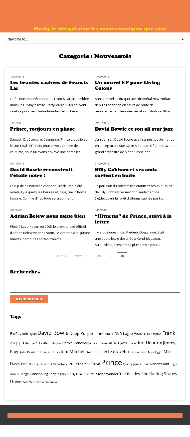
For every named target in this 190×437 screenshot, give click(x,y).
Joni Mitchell (73, 351)
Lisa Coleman (138, 352)
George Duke (33, 343)
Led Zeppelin (115, 351)
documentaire (104, 334)
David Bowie (53, 332)
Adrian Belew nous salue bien (47, 216)
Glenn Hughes (52, 343)
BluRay (15, 333)
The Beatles (129, 373)
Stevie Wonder (107, 374)
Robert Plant (159, 364)
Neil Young (30, 363)
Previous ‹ (81, 255)
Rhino (146, 364)
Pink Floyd (92, 363)
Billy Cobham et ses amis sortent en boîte (126, 172)
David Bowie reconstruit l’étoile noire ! (41, 172)
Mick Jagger (155, 352)
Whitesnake (50, 382)
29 (110, 255)
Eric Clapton (154, 334)
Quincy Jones (132, 364)
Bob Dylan (29, 334)
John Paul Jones (50, 352)
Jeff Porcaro (128, 343)
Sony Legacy (57, 374)
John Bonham (29, 352)
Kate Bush (93, 352)
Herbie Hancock (75, 343)
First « (61, 255)
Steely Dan (74, 374)
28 (99, 255)
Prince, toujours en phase (42, 129)
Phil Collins (75, 364)
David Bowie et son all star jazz (134, 129)
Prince (111, 362)
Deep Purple (81, 333)
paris (42, 364)
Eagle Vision (134, 333)
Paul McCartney (56, 364)
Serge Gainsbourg (34, 374)
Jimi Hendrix (149, 343)
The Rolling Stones (159, 373)
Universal (19, 381)
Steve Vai (89, 374)
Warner (35, 381)
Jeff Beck (114, 343)
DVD (118, 333)
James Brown (97, 343)
